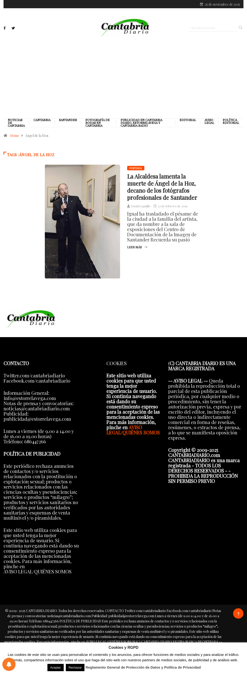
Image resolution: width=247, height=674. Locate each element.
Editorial (188, 119)
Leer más (137, 247)
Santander (68, 119)
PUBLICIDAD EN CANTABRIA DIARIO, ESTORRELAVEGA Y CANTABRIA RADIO (141, 122)
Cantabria (41, 119)
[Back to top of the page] (238, 614)
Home (14, 135)
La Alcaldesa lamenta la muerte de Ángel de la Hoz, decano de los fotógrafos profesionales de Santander (162, 186)
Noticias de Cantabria (16, 122)
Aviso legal (209, 121)
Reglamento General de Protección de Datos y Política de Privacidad (143, 667)
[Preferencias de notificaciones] (9, 664)
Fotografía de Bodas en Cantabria (97, 122)
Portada (136, 168)
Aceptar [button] (55, 667)
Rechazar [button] (75, 667)
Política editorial (231, 121)
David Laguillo (141, 206)
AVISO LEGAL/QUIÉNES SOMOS (133, 430)
